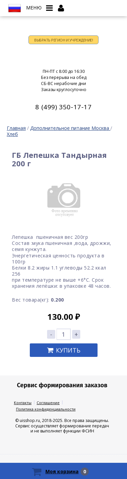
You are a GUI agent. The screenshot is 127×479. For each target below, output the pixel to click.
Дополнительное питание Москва (70, 128)
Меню (34, 8)
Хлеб (12, 134)
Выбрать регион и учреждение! (63, 40)
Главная (16, 128)
